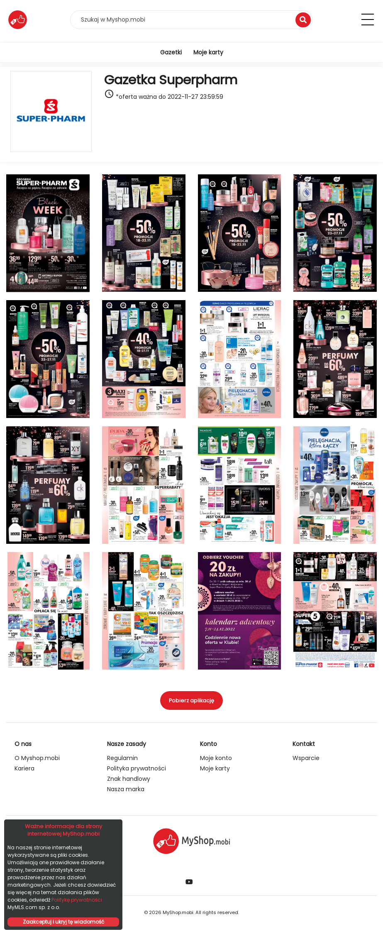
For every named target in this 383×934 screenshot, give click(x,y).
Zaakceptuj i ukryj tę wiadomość (63, 921)
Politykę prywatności (76, 899)
